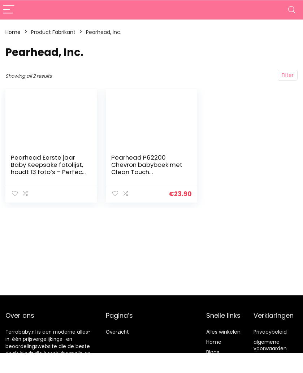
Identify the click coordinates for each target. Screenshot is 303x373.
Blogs (212, 352)
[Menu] (8, 9)
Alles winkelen (223, 331)
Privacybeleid (270, 331)
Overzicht (117, 332)
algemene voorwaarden (270, 345)
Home (13, 32)
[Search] (291, 9)
